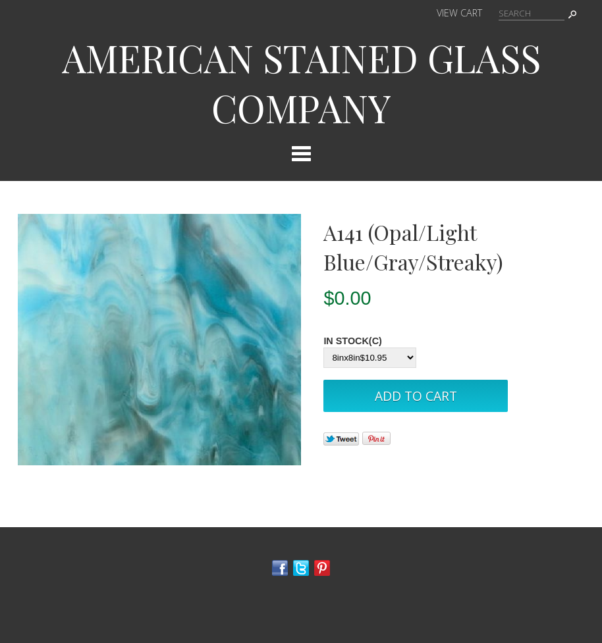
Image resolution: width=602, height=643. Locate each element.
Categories (301, 153)
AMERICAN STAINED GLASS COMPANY (301, 82)
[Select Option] (369, 357)
